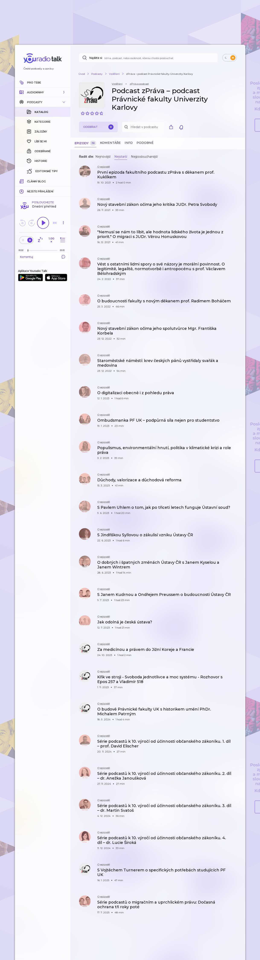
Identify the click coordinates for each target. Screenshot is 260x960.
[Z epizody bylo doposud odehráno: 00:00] (22, 181)
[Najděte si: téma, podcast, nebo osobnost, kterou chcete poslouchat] (148, 57)
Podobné (145, 143)
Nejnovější (102, 157)
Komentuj (42, 187)
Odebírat (98, 127)
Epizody (85, 143)
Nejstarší (120, 157)
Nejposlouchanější (144, 157)
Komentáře (110, 143)
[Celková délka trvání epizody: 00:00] (63, 181)
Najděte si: (96, 57)
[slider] (28, 181)
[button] (42, 92)
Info (129, 143)
